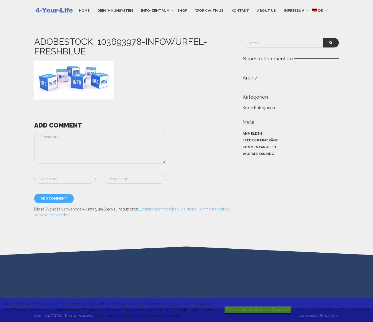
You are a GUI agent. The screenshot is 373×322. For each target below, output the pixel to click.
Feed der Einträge (260, 140)
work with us (209, 10)
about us (266, 10)
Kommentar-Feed (259, 147)
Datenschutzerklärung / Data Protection (334, 309)
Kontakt (240, 10)
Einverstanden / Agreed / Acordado (257, 309)
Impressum (294, 10)
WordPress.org (258, 154)
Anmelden (252, 134)
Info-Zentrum (155, 10)
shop (182, 10)
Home (84, 10)
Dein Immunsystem (115, 10)
